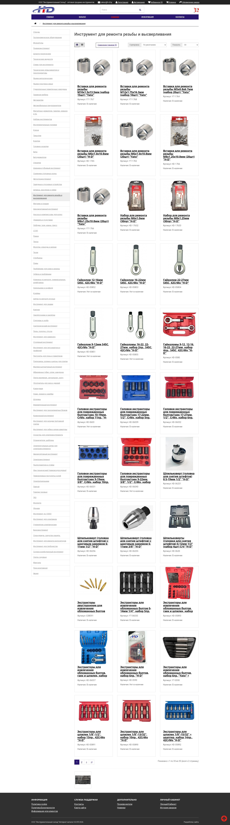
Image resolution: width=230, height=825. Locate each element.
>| (91, 762)
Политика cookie (39, 804)
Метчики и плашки (41, 204)
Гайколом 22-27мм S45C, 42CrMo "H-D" (176, 281)
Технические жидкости (43, 59)
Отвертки (37, 163)
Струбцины (37, 258)
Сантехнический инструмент (45, 326)
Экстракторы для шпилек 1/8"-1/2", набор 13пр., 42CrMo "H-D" (91, 736)
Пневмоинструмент (41, 48)
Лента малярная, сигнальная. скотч (48, 378)
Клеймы (36, 293)
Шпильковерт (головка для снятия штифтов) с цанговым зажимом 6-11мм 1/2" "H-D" (93, 542)
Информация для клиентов (44, 811)
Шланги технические (42, 54)
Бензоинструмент (40, 530)
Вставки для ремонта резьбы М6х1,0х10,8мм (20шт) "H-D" (93, 153)
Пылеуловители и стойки (43, 465)
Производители (124, 804)
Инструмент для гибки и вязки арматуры (50, 429)
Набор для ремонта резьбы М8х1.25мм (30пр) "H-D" (176, 218)
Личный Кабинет (168, 804)
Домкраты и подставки (43, 220)
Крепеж (36, 310)
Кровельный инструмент (43, 416)
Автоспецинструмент (42, 179)
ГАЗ (34, 498)
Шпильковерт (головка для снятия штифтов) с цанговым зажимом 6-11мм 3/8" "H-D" (136, 542)
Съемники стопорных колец (45, 174)
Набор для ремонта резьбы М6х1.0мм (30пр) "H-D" (133, 218)
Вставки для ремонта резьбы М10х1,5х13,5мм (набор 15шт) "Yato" (93, 90)
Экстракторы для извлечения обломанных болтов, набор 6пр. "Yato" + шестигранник (177, 672)
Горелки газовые (40, 492)
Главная (50, 17)
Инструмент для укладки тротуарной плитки (48, 422)
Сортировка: (135, 45)
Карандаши (38, 389)
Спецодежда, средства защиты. (46, 536)
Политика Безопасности (43, 808)
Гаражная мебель (40, 95)
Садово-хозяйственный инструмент (48, 552)
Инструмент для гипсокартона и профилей (46, 349)
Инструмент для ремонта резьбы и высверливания (64, 24)
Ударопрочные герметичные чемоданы (50, 89)
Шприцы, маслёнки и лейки (44, 190)
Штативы (37, 399)
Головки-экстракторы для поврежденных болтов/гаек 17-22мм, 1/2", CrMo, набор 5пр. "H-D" (135, 414)
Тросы (35, 242)
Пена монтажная (40, 568)
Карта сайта (80, 808)
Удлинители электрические (45, 525)
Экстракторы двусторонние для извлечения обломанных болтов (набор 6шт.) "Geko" (91, 608)
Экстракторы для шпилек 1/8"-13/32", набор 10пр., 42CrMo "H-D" (134, 736)
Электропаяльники (41, 481)
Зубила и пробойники (42, 274)
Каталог (82, 17)
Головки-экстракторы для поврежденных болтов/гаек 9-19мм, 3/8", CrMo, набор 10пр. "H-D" (93, 479)
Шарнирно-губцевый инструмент (46, 168)
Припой (36, 487)
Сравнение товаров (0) (107, 45)
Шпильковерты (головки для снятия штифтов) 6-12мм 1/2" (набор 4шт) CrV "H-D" (178, 542)
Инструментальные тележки (45, 125)
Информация (147, 17)
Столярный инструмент (43, 342)
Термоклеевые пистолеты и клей (47, 476)
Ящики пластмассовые (43, 84)
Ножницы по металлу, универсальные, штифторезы (49, 281)
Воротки (36, 141)
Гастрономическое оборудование (47, 38)
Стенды (36, 32)
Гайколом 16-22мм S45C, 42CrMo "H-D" (133, 281)
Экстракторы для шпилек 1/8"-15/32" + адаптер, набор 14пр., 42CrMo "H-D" (177, 736)
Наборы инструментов (42, 119)
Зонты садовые (40, 557)
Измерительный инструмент (45, 405)
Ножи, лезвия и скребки (43, 394)
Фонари (36, 508)
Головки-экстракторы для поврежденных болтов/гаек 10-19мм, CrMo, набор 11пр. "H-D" (92, 414)
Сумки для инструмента (43, 65)
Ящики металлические (43, 78)
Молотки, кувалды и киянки (44, 247)
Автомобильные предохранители (47, 106)
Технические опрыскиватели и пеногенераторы (46, 71)
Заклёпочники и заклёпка (44, 315)
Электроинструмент (41, 460)
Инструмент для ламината (44, 337)
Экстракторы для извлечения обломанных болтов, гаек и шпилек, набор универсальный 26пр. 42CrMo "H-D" (178, 610)
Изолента (37, 503)
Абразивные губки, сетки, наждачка (48, 372)
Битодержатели (39, 157)
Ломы (35, 263)
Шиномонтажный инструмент (45, 209)
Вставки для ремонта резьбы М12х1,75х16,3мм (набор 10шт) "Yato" (134, 90)
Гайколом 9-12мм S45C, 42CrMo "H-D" (93, 346)
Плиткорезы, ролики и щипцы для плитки (50, 361)
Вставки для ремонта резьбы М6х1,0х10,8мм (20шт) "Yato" (136, 153)
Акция (35, 573)
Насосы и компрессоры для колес (47, 215)
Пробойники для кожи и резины (46, 269)
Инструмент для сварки (43, 304)
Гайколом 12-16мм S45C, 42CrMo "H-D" (90, 281)
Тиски (35, 252)
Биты (35, 152)
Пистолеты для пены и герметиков (47, 356)
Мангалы (37, 563)
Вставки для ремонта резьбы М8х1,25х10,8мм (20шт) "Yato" (93, 220)
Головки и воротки (41, 146)
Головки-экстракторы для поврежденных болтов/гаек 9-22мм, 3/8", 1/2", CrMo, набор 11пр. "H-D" (135, 479)
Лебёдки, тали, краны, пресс (45, 225)
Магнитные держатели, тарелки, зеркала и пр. (50, 112)
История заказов (168, 808)
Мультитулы (38, 43)
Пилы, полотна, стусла (42, 331)
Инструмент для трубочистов (45, 546)
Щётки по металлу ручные (44, 299)
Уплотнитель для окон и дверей (46, 383)
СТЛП (35, 231)
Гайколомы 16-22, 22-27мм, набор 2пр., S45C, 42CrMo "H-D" (136, 347)
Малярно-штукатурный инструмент (47, 367)
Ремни (36, 236)
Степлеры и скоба (40, 321)
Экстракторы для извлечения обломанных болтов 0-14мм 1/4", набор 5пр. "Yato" (135, 608)
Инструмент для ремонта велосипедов (49, 541)
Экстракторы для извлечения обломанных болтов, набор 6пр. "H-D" (134, 671)
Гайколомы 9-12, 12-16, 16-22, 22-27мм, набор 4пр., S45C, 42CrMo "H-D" (178, 349)
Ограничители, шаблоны (43, 440)
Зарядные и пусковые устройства (47, 184)
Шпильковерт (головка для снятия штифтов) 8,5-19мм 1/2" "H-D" (178, 476)
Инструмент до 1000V (42, 514)
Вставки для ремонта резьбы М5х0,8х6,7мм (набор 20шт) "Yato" (178, 89)
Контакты (180, 17)
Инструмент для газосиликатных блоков (50, 410)
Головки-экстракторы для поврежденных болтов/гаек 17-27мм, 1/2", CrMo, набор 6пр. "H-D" (178, 414)
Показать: (176, 45)
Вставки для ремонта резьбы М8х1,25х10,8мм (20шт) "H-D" (179, 155)
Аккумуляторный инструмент (45, 454)
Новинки (115, 17)
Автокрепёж (38, 100)
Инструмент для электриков (45, 519)
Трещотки (37, 136)
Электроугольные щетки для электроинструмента (45, 447)
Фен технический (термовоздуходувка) (49, 470)
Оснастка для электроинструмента (48, 435)
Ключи (36, 130)
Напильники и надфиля (43, 288)
